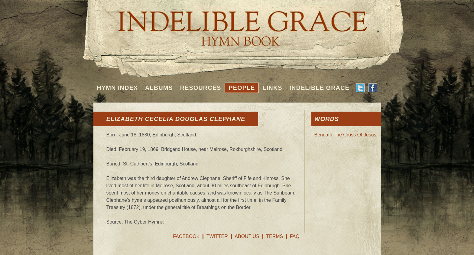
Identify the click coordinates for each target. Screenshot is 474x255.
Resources (200, 87)
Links (272, 87)
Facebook (186, 236)
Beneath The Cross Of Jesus (345, 134)
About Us (247, 236)
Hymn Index (117, 87)
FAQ (295, 236)
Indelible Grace (319, 87)
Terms (274, 236)
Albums (159, 87)
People (242, 87)
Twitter (217, 236)
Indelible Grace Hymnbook (237, 24)
